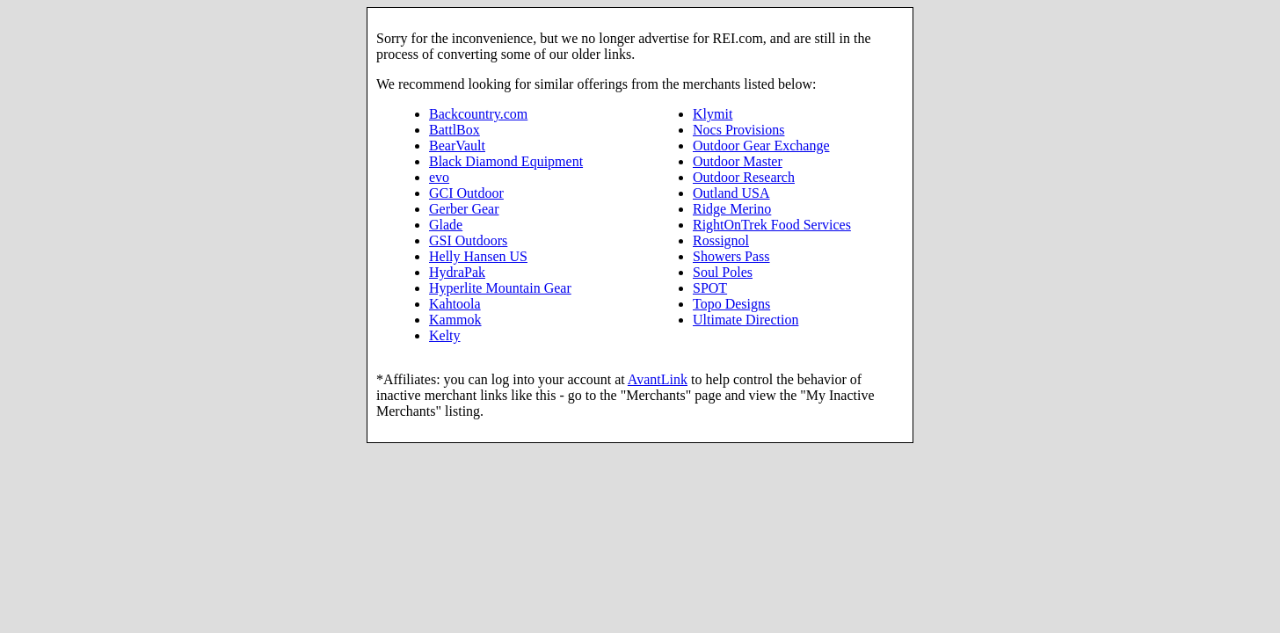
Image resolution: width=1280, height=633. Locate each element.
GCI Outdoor (466, 193)
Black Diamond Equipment (506, 161)
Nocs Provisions (738, 129)
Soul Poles (723, 272)
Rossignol (721, 240)
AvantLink (657, 379)
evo (439, 177)
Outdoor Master (737, 161)
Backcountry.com (478, 113)
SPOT (710, 287)
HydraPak (457, 272)
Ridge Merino (732, 208)
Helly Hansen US (478, 256)
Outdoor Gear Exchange (761, 145)
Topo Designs (731, 303)
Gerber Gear (464, 208)
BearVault (457, 145)
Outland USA (731, 193)
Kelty (445, 335)
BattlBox (454, 129)
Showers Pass (731, 256)
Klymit (712, 113)
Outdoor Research (744, 177)
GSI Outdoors (468, 240)
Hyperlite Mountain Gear (500, 287)
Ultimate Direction (745, 319)
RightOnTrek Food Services (772, 224)
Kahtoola (455, 303)
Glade (445, 224)
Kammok (455, 319)
